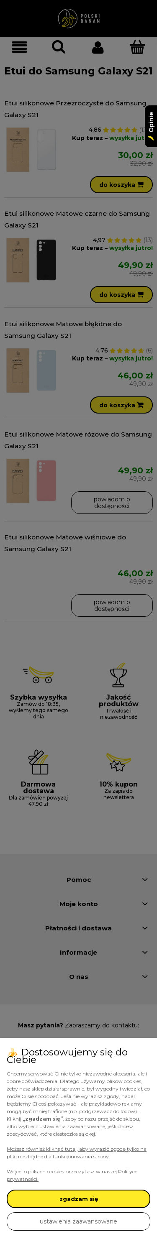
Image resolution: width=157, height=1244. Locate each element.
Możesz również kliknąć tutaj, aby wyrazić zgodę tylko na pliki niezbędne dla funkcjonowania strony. (77, 1153)
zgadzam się (78, 1198)
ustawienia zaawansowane (78, 1221)
